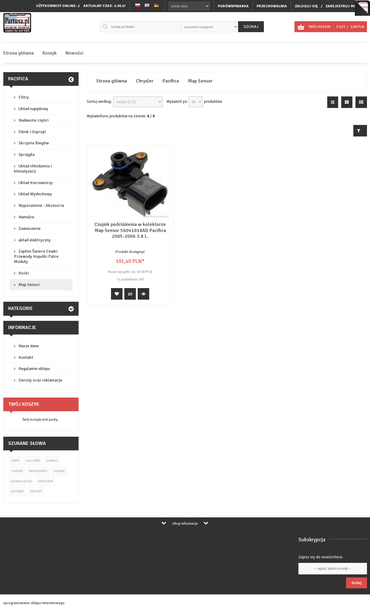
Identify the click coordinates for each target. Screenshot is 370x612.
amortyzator (38, 471)
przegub (17, 491)
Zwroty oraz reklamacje (40, 380)
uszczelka (32, 460)
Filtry (23, 97)
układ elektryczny (34, 240)
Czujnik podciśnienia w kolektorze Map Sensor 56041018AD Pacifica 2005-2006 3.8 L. (130, 230)
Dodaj (357, 582)
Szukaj (251, 26)
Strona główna (18, 53)
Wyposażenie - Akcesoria (41, 205)
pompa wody (21, 481)
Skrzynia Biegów (33, 143)
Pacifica (18, 79)
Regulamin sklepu (34, 368)
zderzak (36, 491)
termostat (45, 481)
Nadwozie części (33, 120)
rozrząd (17, 471)
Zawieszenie (29, 228)
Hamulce (26, 217)
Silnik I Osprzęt (32, 131)
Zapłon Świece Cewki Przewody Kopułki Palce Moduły (36, 256)
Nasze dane (28, 345)
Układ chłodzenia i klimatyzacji (33, 168)
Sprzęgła (26, 154)
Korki (23, 273)
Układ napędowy (33, 108)
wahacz (52, 460)
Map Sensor (29, 284)
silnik (15, 460)
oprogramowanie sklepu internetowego (34, 603)
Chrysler (144, 81)
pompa (59, 471)
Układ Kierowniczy (35, 182)
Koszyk (49, 53)
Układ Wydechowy (35, 194)
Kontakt (25, 357)
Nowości (74, 53)
